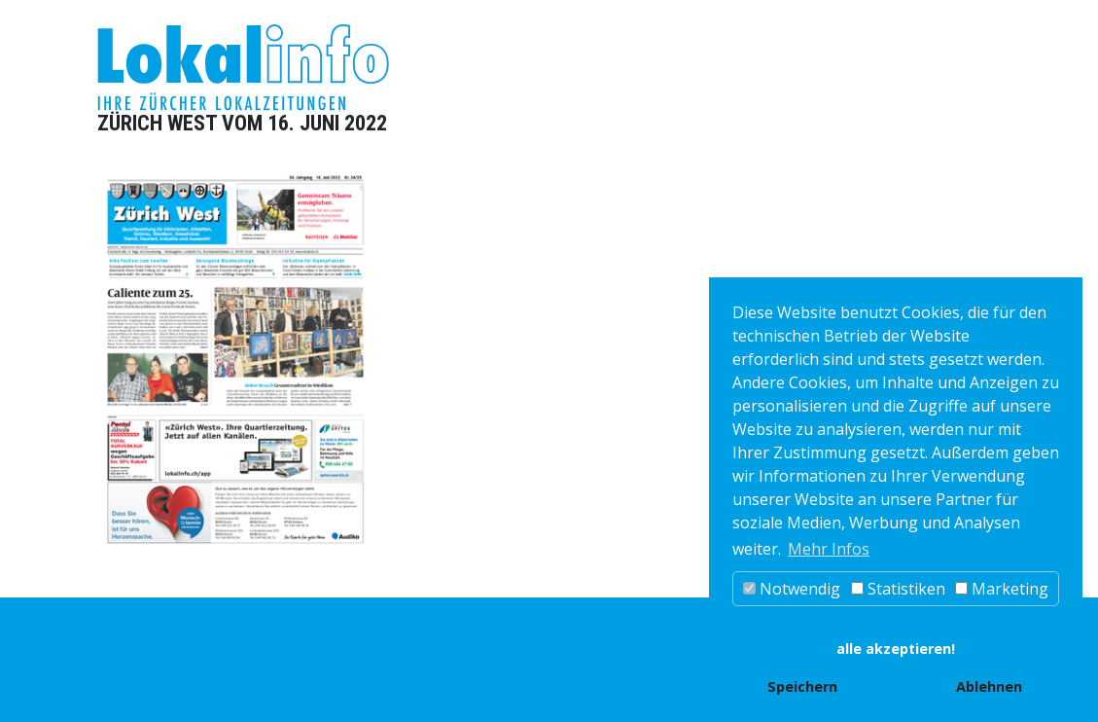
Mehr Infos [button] (828, 549)
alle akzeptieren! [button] (895, 648)
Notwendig (791, 588)
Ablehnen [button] (989, 686)
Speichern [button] (802, 686)
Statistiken (898, 588)
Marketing (1001, 588)
